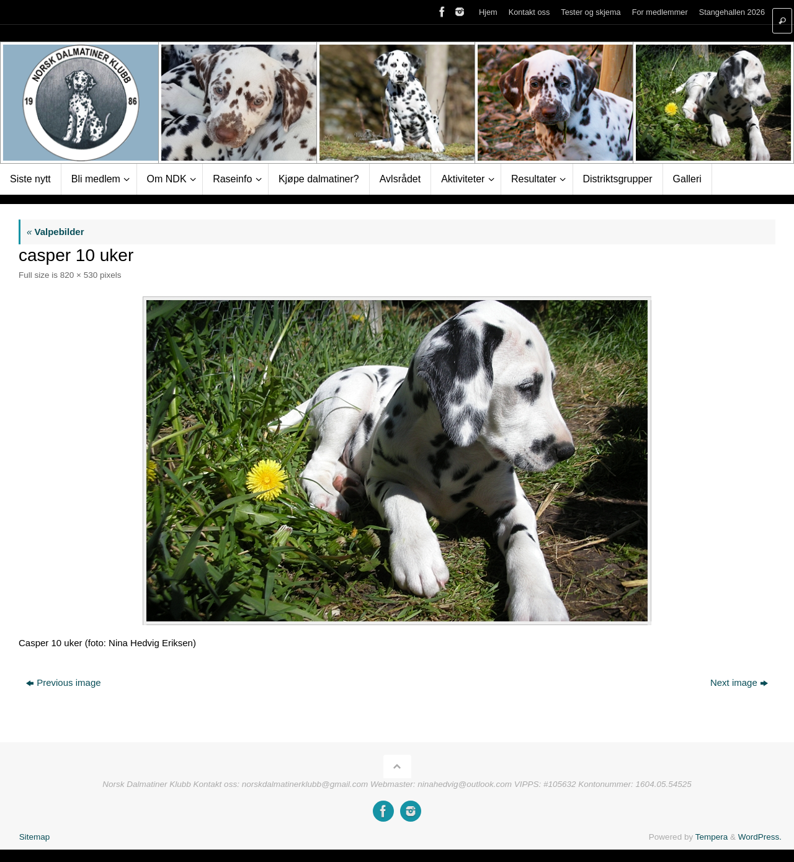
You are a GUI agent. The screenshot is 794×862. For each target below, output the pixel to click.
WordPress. (760, 837)
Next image (739, 682)
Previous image (63, 682)
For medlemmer (660, 12)
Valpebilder (55, 231)
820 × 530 (78, 275)
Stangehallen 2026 (732, 12)
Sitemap (34, 837)
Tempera (711, 837)
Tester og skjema (590, 12)
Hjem (488, 12)
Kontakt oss (529, 12)
